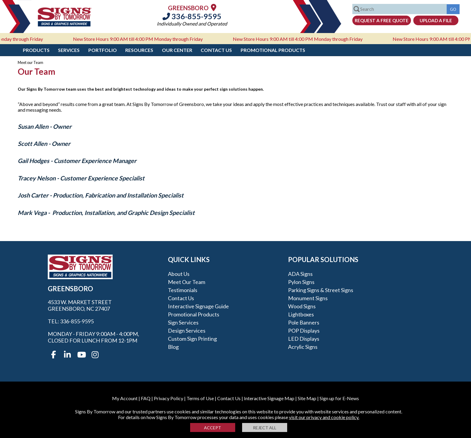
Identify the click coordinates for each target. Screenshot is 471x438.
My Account (125, 398)
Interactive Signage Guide (198, 306)
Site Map (307, 398)
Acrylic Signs (303, 346)
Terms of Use (200, 398)
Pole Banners (303, 322)
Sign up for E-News (339, 398)
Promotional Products (273, 50)
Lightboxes (301, 314)
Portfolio (102, 50)
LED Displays (303, 338)
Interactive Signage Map (269, 398)
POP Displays (304, 330)
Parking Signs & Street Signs (320, 290)
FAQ (145, 398)
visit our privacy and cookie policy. (324, 417)
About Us (179, 273)
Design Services (186, 330)
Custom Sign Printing (192, 338)
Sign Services (183, 322)
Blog (173, 346)
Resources (139, 50)
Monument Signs (308, 298)
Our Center (177, 50)
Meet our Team (186, 282)
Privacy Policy (168, 398)
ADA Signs (300, 273)
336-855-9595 (192, 16)
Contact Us (216, 50)
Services (69, 50)
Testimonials (182, 290)
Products (36, 50)
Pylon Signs (301, 282)
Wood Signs (302, 306)
